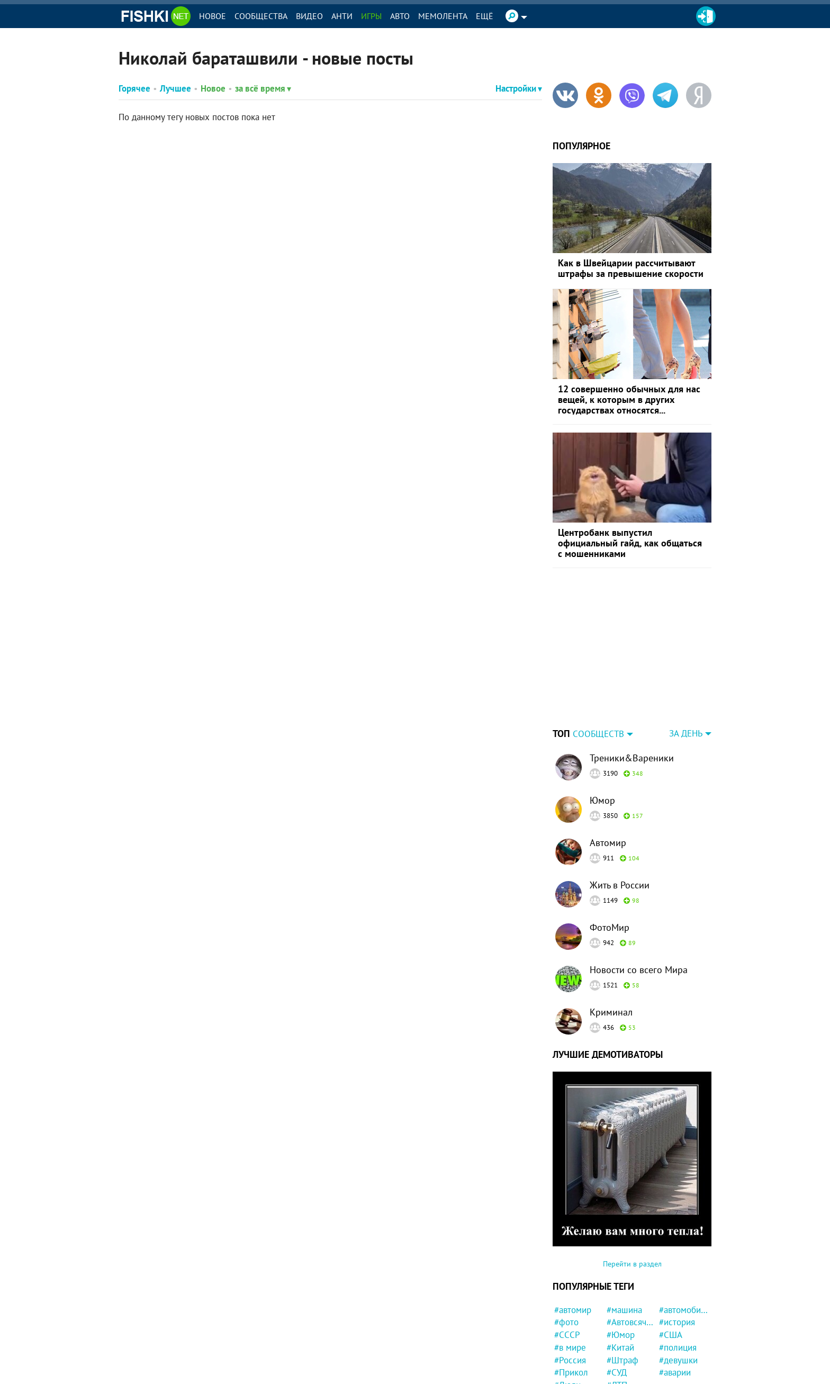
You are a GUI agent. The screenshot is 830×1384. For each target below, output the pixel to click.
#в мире (570, 1347)
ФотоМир (609, 927)
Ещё (484, 16)
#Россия (570, 1360)
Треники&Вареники (632, 758)
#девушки (678, 1360)
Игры (371, 16)
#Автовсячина (631, 1322)
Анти (342, 16)
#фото (566, 1322)
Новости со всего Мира (639, 970)
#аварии (675, 1372)
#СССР (567, 1335)
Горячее (134, 88)
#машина (624, 1310)
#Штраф (622, 1360)
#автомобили (683, 1310)
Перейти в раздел (632, 1264)
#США (670, 1335)
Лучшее (175, 88)
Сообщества (260, 16)
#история (677, 1322)
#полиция (678, 1347)
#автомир (572, 1310)
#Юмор (621, 1335)
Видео (309, 16)
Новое (212, 16)
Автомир (608, 843)
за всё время (263, 88)
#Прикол (571, 1372)
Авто (400, 16)
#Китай (620, 1347)
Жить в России (619, 885)
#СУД (617, 1372)
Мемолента (442, 16)
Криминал (611, 1012)
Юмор (602, 800)
